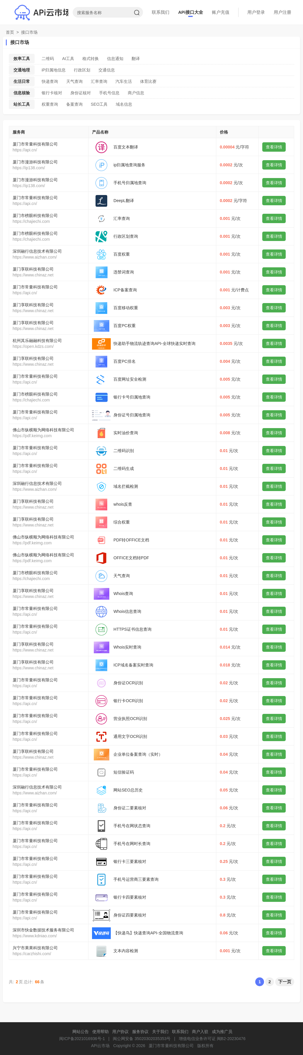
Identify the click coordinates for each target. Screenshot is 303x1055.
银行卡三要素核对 (129, 861)
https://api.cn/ (25, 150)
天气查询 (74, 81)
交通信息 (106, 70)
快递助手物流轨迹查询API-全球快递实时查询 (154, 343)
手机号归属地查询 (129, 182)
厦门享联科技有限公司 (33, 269)
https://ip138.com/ (29, 167)
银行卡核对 (52, 92)
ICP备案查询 (125, 290)
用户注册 (282, 12)
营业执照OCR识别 (130, 718)
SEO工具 (99, 104)
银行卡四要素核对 (129, 897)
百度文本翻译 (125, 147)
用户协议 (120, 1031)
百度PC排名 (124, 361)
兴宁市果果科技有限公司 (35, 947)
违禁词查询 (123, 272)
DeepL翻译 (123, 200)
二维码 (48, 58)
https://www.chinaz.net (33, 275)
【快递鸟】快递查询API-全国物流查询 (148, 933)
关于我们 (160, 1031)
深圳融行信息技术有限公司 (37, 251)
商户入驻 (200, 1031)
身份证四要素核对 (129, 915)
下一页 (284, 981)
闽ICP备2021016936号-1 (82, 1038)
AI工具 (68, 58)
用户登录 (256, 12)
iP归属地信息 (54, 70)
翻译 (136, 58)
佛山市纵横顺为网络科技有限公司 (43, 430)
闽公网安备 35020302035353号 (142, 1038)
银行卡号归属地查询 (131, 397)
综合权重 (121, 522)
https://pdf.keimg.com (32, 435)
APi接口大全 (190, 12)
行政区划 (82, 70)
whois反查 (122, 504)
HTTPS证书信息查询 (132, 629)
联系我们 (160, 12)
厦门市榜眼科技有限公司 (35, 215)
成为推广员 (222, 1031)
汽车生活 (123, 81)
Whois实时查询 (127, 647)
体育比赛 (148, 81)
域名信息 (124, 104)
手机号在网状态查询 (131, 825)
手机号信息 (109, 92)
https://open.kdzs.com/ (33, 346)
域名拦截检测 (125, 486)
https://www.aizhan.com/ (35, 257)
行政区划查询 (125, 236)
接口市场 (29, 32)
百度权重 (121, 254)
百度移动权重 (125, 307)
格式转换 (90, 58)
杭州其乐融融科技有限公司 (37, 340)
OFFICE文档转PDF (131, 557)
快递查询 (50, 81)
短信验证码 (123, 772)
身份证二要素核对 (129, 808)
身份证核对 (80, 92)
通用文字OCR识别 (130, 736)
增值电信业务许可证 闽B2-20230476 (212, 1038)
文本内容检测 (125, 950)
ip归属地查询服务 (129, 165)
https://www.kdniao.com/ (35, 935)
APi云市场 (100, 1045)
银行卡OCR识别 (128, 700)
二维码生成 (123, 468)
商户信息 (136, 92)
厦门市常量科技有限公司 (35, 144)
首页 (10, 32)
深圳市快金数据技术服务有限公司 (43, 930)
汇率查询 (99, 81)
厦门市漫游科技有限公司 (35, 162)
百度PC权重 (124, 325)
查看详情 (274, 147)
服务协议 (140, 1031)
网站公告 (80, 1031)
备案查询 (74, 104)
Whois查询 (123, 593)
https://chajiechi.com (31, 221)
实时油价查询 (125, 432)
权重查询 (50, 104)
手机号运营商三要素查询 (136, 879)
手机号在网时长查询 (131, 843)
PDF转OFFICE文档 (131, 540)
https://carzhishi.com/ (32, 953)
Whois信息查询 (127, 611)
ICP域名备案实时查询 (133, 665)
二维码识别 (123, 450)
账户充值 (220, 12)
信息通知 (115, 58)
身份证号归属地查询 (131, 415)
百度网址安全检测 (129, 379)
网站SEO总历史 (128, 790)
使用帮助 (100, 1031)
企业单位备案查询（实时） (138, 754)
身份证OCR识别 (128, 682)
